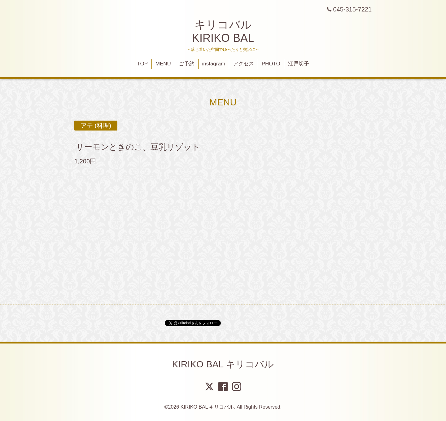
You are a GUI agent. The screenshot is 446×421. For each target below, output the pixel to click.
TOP (142, 64)
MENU (163, 64)
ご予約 (187, 64)
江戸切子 (298, 64)
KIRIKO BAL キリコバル (223, 364)
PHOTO (271, 64)
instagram (213, 64)
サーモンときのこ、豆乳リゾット (138, 147)
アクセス (243, 64)
